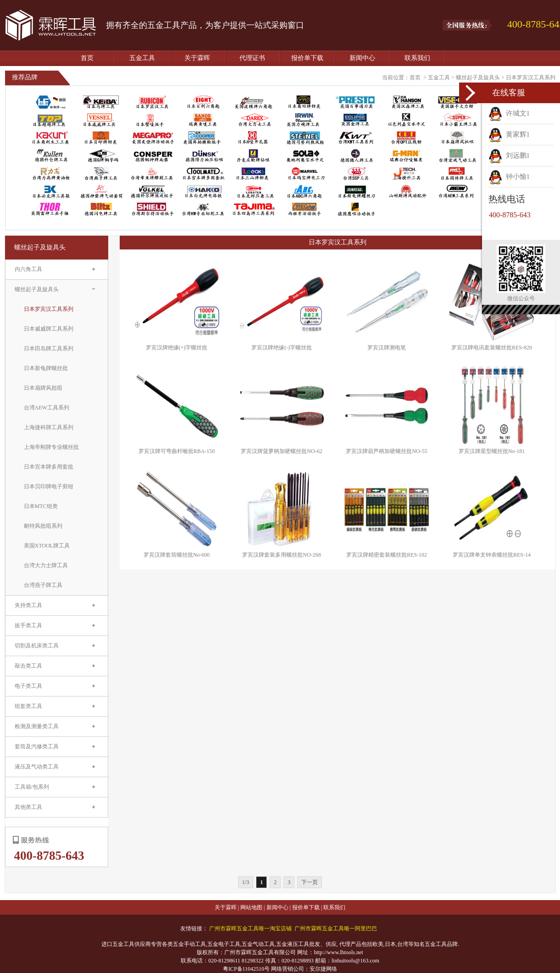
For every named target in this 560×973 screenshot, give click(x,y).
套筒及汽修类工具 (37, 746)
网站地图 (251, 907)
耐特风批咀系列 (43, 526)
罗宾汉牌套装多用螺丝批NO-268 (281, 555)
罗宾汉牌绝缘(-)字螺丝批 (281, 347)
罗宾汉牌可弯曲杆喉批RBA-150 (177, 451)
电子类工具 (28, 686)
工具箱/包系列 (32, 787)
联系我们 (417, 58)
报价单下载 (307, 58)
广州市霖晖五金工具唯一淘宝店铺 (250, 928)
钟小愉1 (509, 176)
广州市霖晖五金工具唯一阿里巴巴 (335, 928)
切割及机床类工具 (37, 645)
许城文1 (509, 113)
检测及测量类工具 (37, 726)
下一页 (309, 882)
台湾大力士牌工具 (46, 565)
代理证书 (252, 58)
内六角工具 (28, 269)
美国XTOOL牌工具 (47, 545)
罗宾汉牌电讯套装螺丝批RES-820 (491, 347)
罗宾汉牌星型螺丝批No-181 (492, 451)
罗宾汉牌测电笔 (386, 347)
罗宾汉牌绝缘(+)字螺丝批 (177, 347)
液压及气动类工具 (37, 766)
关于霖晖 (197, 58)
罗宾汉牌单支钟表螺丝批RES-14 (492, 555)
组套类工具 (28, 706)
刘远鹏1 (509, 155)
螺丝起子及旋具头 (478, 77)
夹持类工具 (28, 605)
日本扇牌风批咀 (43, 388)
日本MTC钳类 (41, 506)
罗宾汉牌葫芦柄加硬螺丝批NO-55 (386, 451)
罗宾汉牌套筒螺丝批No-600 (177, 555)
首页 (87, 58)
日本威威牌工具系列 (48, 329)
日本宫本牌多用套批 (48, 467)
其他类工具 (28, 807)
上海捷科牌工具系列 (48, 427)
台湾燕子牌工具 (43, 585)
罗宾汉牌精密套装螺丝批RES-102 (386, 555)
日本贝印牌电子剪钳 (48, 486)
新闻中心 (362, 58)
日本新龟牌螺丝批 (46, 368)
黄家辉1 (509, 134)
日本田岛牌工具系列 (48, 348)
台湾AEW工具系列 (46, 407)
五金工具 (142, 58)
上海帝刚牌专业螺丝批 (51, 447)
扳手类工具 (28, 625)
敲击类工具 (28, 666)
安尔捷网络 (323, 969)
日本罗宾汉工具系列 (530, 77)
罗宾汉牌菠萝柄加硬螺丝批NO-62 (281, 451)
